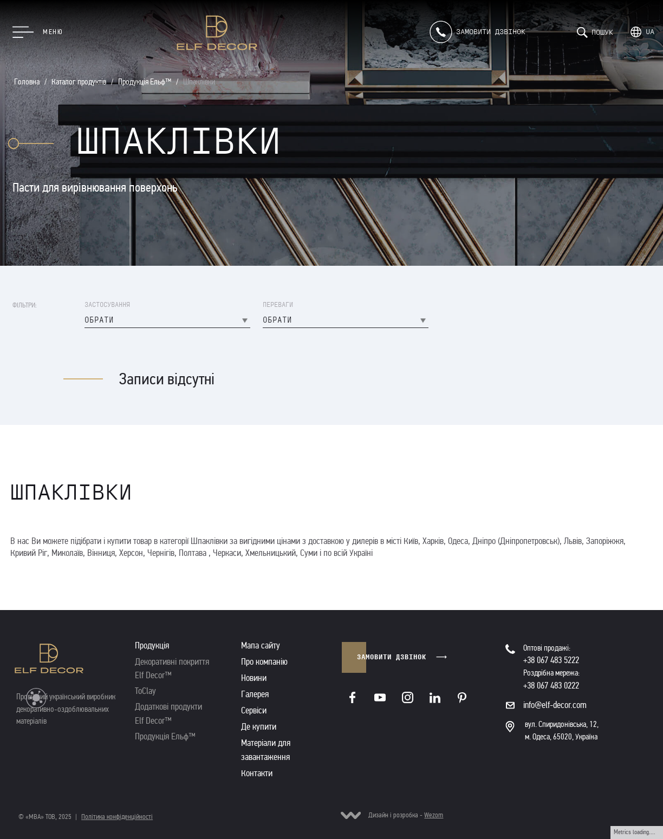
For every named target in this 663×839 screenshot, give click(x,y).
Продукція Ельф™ (144, 82)
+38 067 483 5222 (551, 660)
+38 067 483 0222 (551, 685)
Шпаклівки (199, 82)
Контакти (256, 773)
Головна (27, 82)
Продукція (152, 645)
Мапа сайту (260, 645)
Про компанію (264, 661)
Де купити (258, 726)
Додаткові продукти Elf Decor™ (168, 713)
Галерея (255, 694)
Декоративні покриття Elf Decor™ (172, 668)
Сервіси (253, 710)
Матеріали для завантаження (265, 750)
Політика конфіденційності (117, 816)
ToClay (145, 691)
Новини (253, 678)
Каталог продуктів (78, 82)
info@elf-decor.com (555, 705)
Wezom (433, 815)
